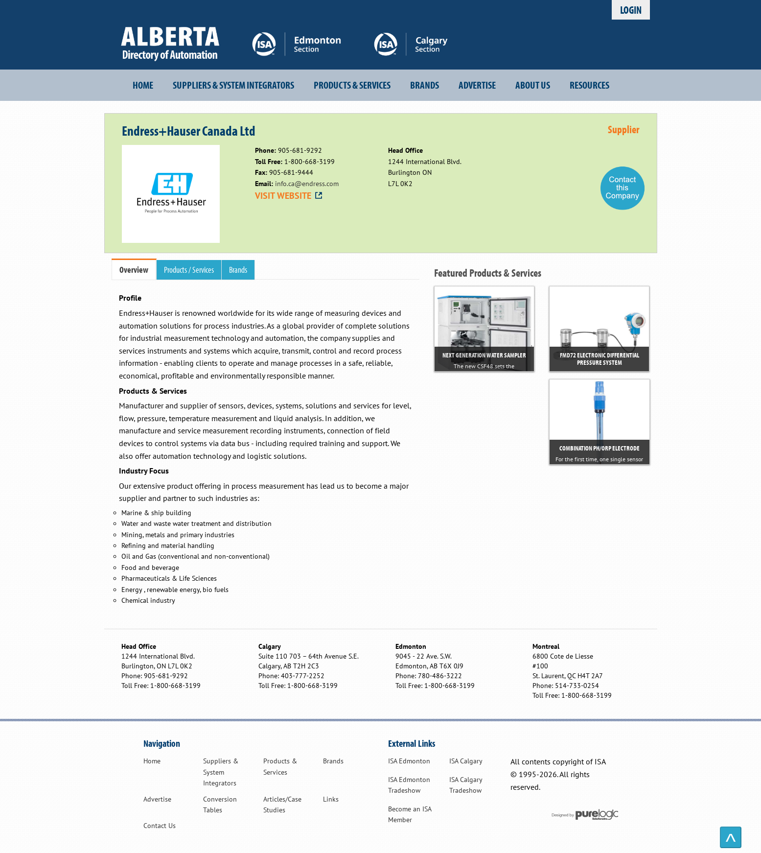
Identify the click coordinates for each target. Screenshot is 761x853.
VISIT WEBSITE (289, 195)
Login (630, 9)
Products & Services (352, 84)
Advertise (477, 84)
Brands (424, 84)
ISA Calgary (466, 761)
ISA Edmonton (409, 761)
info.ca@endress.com (307, 183)
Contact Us (159, 825)
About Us (532, 84)
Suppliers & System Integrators (233, 84)
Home (143, 84)
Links (331, 799)
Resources (589, 84)
